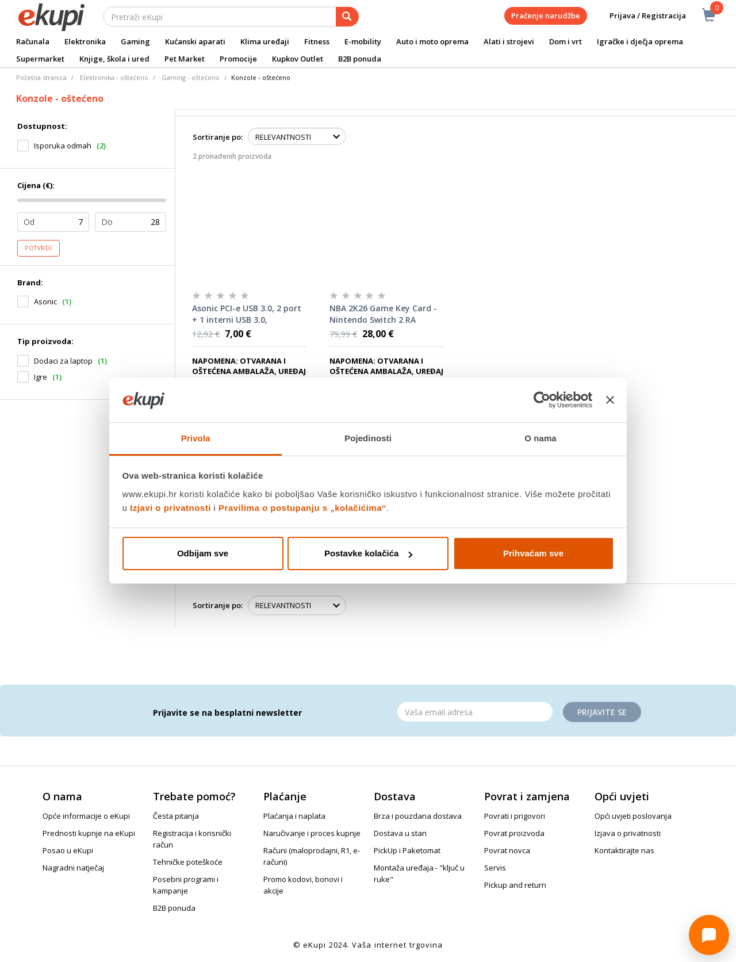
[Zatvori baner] (610, 400)
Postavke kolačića (368, 553)
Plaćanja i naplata (294, 816)
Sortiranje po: (218, 137)
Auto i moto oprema (432, 41)
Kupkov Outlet (297, 59)
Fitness (316, 41)
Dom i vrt (565, 41)
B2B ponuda (359, 59)
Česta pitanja (176, 816)
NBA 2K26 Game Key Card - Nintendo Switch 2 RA (383, 314)
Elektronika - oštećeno (114, 77)
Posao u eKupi (68, 850)
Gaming (135, 41)
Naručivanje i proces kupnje (312, 833)
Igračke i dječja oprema (640, 41)
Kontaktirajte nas (624, 850)
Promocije (238, 59)
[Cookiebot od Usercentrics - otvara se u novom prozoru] (542, 400)
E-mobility (362, 41)
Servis (495, 867)
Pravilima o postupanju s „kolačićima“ (302, 508)
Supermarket (40, 59)
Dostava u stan (400, 833)
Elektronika (85, 41)
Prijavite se (602, 712)
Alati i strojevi (509, 41)
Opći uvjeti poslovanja (633, 816)
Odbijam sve (202, 553)
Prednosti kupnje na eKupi (89, 833)
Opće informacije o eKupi (86, 816)
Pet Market (184, 59)
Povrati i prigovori (514, 816)
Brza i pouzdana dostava (418, 816)
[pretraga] (347, 16)
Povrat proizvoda (514, 833)
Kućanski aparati (195, 41)
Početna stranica (41, 77)
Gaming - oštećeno (191, 77)
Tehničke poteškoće (188, 862)
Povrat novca (507, 850)
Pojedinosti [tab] (368, 438)
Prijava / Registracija (639, 15)
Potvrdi (38, 248)
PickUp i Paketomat (407, 850)
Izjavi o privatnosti (170, 508)
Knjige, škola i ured (114, 59)
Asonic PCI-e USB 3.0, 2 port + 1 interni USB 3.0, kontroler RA (246, 314)
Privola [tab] (195, 438)
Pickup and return (515, 885)
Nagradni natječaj (73, 867)
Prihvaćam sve (533, 553)
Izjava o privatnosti (628, 833)
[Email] (475, 712)
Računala (32, 41)
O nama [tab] (540, 438)
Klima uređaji (264, 41)
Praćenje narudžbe (545, 15)
